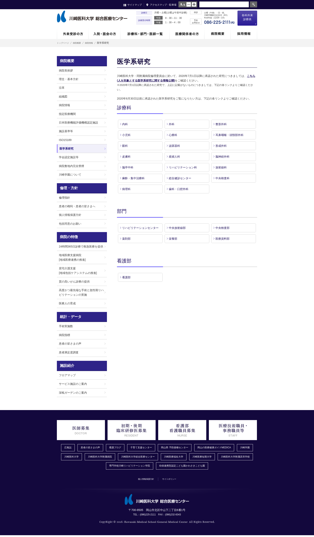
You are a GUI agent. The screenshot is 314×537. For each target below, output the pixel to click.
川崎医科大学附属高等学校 (97, 467)
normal (188, 4)
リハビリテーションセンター (140, 227)
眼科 (125, 145)
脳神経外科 (222, 156)
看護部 (126, 277)
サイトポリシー (172, 480)
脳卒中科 (127, 167)
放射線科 (221, 167)
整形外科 (221, 124)
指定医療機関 (67, 114)
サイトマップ (134, 4)
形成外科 (221, 145)
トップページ (64, 42)
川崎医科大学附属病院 (124, 457)
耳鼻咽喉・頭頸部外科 (229, 135)
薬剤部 (126, 238)
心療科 (173, 135)
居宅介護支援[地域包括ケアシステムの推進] (78, 270)
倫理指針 (64, 197)
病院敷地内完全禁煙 (71, 166)
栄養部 (173, 238)
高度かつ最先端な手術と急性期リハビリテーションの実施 (81, 292)
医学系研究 (66, 148)
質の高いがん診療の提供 (74, 281)
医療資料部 (222, 238)
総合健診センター (180, 178)
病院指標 (64, 335)
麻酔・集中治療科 (133, 178)
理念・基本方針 (68, 79)
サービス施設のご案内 (73, 383)
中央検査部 (222, 227)
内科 (125, 124)
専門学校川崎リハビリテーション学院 (147, 467)
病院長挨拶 (66, 70)
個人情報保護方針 (70, 214)
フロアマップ (67, 375)
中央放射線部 (177, 227)
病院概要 (82, 42)
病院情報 (97, 42)
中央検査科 (222, 178)
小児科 (127, 135)
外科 (171, 124)
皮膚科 (126, 156)
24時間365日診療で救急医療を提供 (81, 246)
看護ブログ (120, 448)
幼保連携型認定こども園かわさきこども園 (206, 467)
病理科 (126, 189)
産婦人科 (174, 156)
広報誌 (68, 448)
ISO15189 (65, 140)
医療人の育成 (67, 303)
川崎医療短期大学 (239, 457)
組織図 (63, 96)
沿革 (61, 87)
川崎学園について (70, 174)
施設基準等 (66, 131)
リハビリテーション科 (183, 167)
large (194, 4)
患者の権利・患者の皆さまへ (77, 206)
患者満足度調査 (68, 352)
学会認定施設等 (68, 157)
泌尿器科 (174, 145)
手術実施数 (66, 326)
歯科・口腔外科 (178, 189)
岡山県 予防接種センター (186, 448)
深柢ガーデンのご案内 (73, 392)
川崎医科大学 (92, 457)
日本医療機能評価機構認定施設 (78, 122)
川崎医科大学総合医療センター (167, 457)
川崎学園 (69, 457)
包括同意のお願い (70, 223)
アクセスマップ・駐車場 (163, 4)
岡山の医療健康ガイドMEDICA (230, 448)
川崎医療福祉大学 (207, 457)
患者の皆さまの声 (70, 343)
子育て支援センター (148, 448)
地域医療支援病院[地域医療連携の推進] (72, 257)
